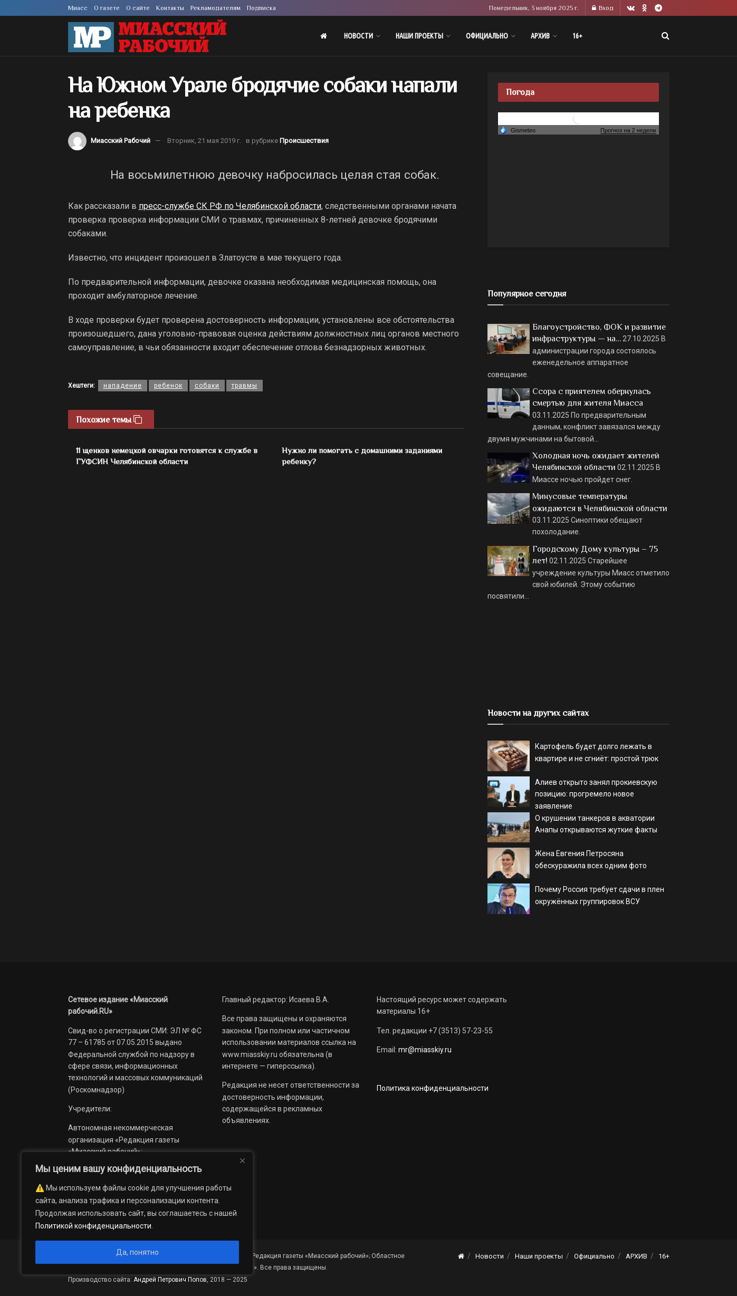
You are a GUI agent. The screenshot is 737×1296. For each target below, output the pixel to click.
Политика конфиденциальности (433, 1088)
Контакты (170, 8)
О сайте (138, 8)
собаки (207, 385)
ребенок (168, 385)
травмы (244, 385)
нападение (122, 385)
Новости (358, 36)
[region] (137, 1213)
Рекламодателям (215, 8)
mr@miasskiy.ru (424, 1049)
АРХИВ (540, 36)
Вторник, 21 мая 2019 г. (204, 141)
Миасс (78, 8)
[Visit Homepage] (147, 36)
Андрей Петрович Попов (170, 1279)
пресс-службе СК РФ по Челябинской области (230, 206)
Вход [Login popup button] (603, 8)
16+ (577, 36)
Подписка (261, 8)
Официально (487, 36)
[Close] (242, 1160)
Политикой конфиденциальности (93, 1226)
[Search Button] (665, 36)
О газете (107, 8)
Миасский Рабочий (120, 141)
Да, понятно (137, 1252)
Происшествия (304, 141)
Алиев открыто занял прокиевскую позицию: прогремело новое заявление (596, 794)
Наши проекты (419, 36)
